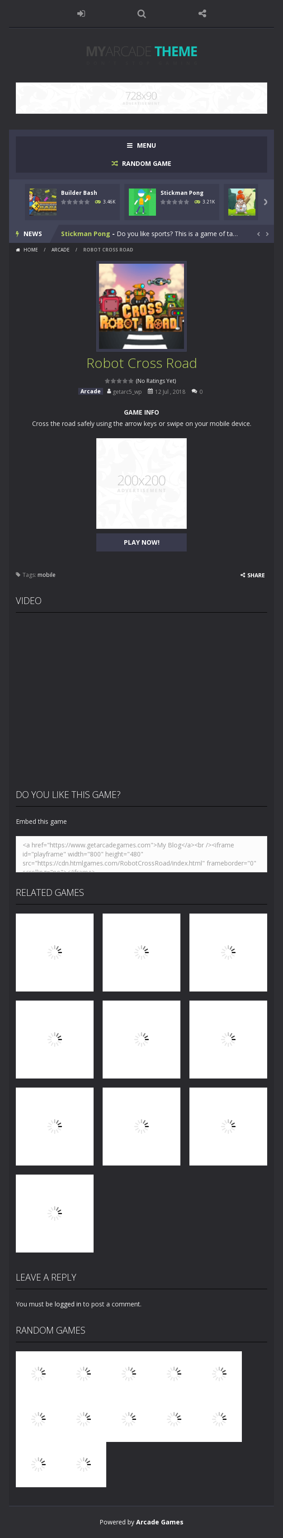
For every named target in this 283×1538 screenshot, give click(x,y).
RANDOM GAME (145, 163)
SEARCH (141, 14)
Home (30, 250)
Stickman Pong (181, 193)
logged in (68, 1304)
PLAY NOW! (142, 542)
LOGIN (81, 14)
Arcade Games (160, 1522)
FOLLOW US (202, 14)
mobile (47, 575)
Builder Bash (79, 193)
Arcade (61, 250)
